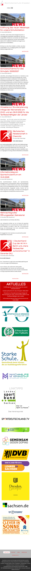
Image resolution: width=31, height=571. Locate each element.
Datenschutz (15, 555)
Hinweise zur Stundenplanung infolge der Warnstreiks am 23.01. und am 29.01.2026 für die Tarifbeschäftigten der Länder (15, 294)
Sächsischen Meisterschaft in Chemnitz (20, 133)
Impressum (24, 552)
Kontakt (13, 552)
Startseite (6, 552)
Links (18, 552)
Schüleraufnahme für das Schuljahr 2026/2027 (15, 291)
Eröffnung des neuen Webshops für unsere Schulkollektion (15, 287)
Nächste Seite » (15, 278)
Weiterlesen (25, 51)
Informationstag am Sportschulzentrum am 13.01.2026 (10, 174)
